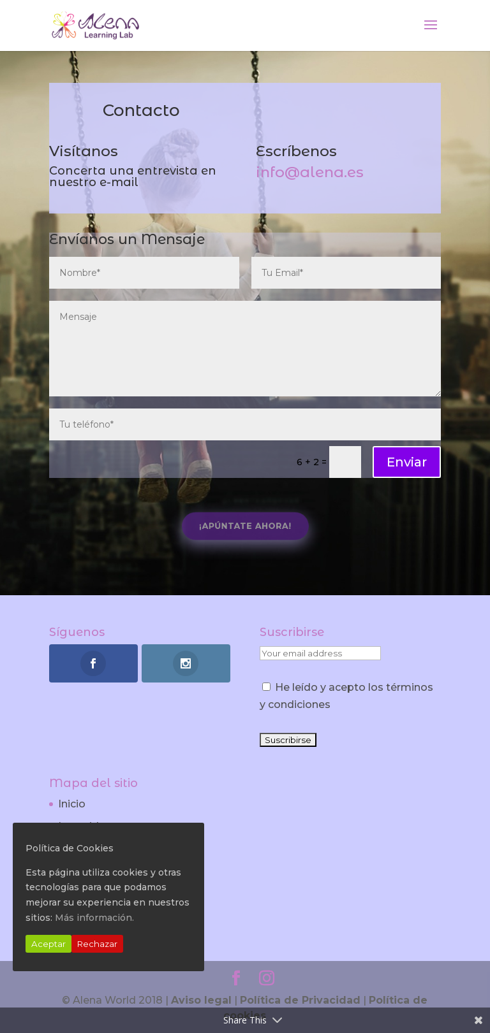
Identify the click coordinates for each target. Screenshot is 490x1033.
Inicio (71, 804)
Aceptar (48, 944)
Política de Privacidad (300, 1000)
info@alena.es (310, 172)
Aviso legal (201, 1000)
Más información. (94, 917)
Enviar (407, 462)
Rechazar (97, 944)
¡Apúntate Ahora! (245, 526)
